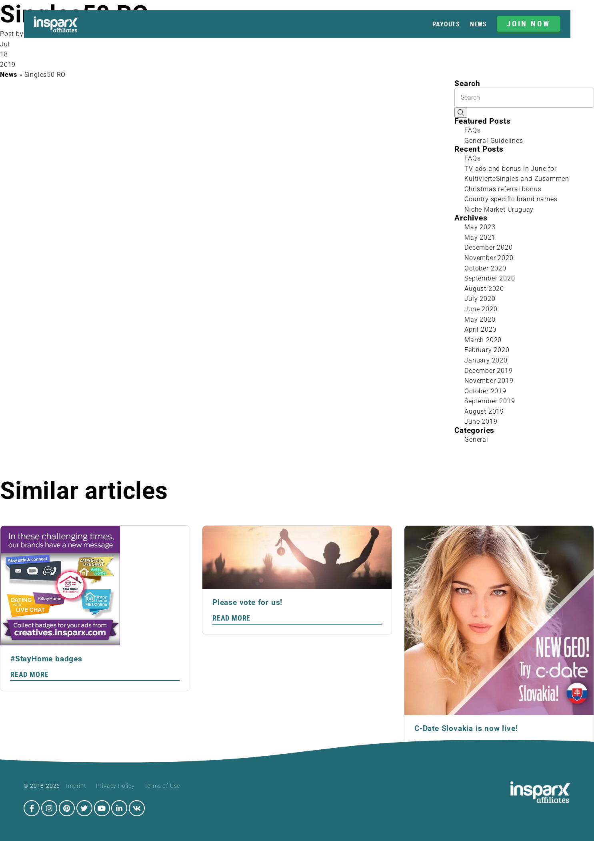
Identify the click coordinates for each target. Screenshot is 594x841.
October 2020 (485, 268)
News (478, 24)
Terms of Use (162, 786)
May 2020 (479, 319)
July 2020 (479, 298)
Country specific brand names (510, 199)
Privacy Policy (115, 786)
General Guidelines (493, 140)
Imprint (76, 786)
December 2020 (488, 247)
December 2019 (488, 370)
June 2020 (480, 309)
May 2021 (479, 237)
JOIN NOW (528, 23)
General (476, 439)
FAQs (472, 130)
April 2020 (480, 329)
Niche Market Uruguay (499, 209)
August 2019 (484, 411)
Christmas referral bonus (502, 189)
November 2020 (488, 258)
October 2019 (485, 391)
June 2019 (480, 421)
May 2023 (479, 227)
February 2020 (486, 350)
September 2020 (489, 278)
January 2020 (486, 360)
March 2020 (483, 340)
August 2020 (484, 288)
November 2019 (488, 380)
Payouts (446, 24)
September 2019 (489, 401)
